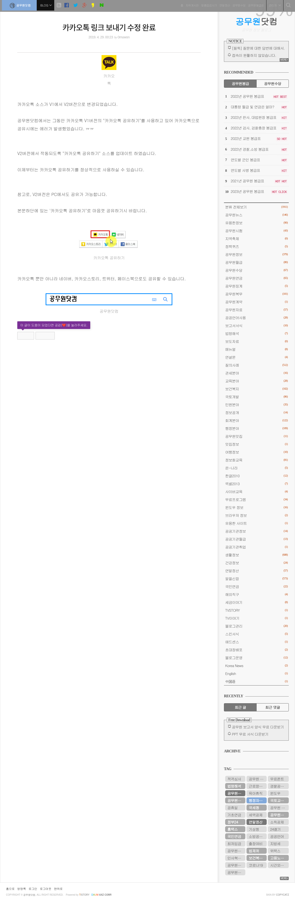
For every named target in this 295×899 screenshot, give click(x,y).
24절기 (275, 829)
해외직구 (256, 594)
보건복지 (256, 389)
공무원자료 (256, 310)
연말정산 (223, 5)
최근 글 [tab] (240, 707)
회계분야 (256, 420)
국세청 (254, 807)
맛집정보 (256, 444)
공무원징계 (256, 286)
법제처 (254, 850)
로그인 (33, 889)
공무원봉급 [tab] (240, 83)
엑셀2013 (256, 484)
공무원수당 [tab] (272, 83)
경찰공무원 (278, 786)
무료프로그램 (256, 499)
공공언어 (277, 836)
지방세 (275, 843)
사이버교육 (256, 492)
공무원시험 (256, 231)
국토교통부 (278, 800)
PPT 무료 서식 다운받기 (250, 734)
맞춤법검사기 (207, 5)
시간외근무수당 (279, 865)
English (256, 673)
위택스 (275, 850)
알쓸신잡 (256, 578)
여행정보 (256, 452)
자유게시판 (190, 5)
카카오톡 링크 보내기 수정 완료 (109, 27)
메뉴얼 (256, 349)
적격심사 (234, 778)
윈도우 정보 (256, 507)
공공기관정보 (256, 531)
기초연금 (234, 814)
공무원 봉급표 (258, 778)
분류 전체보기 (256, 207)
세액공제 (255, 814)
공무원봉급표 (254, 5)
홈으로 (10, 889)
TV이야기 (256, 618)
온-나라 (256, 468)
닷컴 (256, 21)
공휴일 (232, 807)
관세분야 (256, 373)
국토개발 (256, 397)
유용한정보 (256, 223)
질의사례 (256, 365)
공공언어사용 (256, 318)
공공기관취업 (256, 547)
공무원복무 (256, 294)
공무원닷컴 (21, 5)
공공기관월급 (256, 539)
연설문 (256, 357)
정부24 (232, 821)
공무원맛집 (256, 436)
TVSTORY (256, 610)
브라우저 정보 (256, 515)
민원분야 (256, 405)
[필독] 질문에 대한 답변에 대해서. (258, 48)
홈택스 (232, 829)
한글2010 (256, 476)
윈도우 (275, 793)
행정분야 (256, 428)
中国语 (256, 681)
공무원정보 (256, 254)
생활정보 (256, 555)
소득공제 (277, 821)
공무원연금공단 (279, 814)
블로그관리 (256, 626)
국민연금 (256, 586)
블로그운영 (256, 658)
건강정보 (256, 563)
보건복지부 (257, 857)
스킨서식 (256, 634)
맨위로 (58, 889)
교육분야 (256, 381)
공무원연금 (256, 278)
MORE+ (284, 59)
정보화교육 (256, 460)
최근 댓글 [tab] (272, 707)
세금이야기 (256, 602)
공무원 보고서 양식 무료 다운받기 (258, 726)
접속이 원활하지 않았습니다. (254, 55)
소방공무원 (257, 836)
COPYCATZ (282, 894)
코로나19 (256, 865)
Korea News (256, 665)
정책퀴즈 (256, 246)
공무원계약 (256, 302)
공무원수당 (237, 5)
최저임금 (234, 843)
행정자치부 (257, 800)
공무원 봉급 (279, 807)
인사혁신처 (235, 857)
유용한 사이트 (256, 523)
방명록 (21, 889)
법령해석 (256, 333)
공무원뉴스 (256, 215)
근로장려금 (257, 786)
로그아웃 (45, 889)
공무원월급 (256, 262)
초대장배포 (256, 650)
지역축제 (256, 238)
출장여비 (255, 843)
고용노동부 (278, 857)
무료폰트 (277, 778)
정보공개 (256, 412)
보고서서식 (256, 325)
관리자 (273, 5)
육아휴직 (255, 793)
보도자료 (256, 341)
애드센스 (256, 642)
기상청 (254, 829)
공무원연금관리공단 (236, 850)
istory (84, 894)
